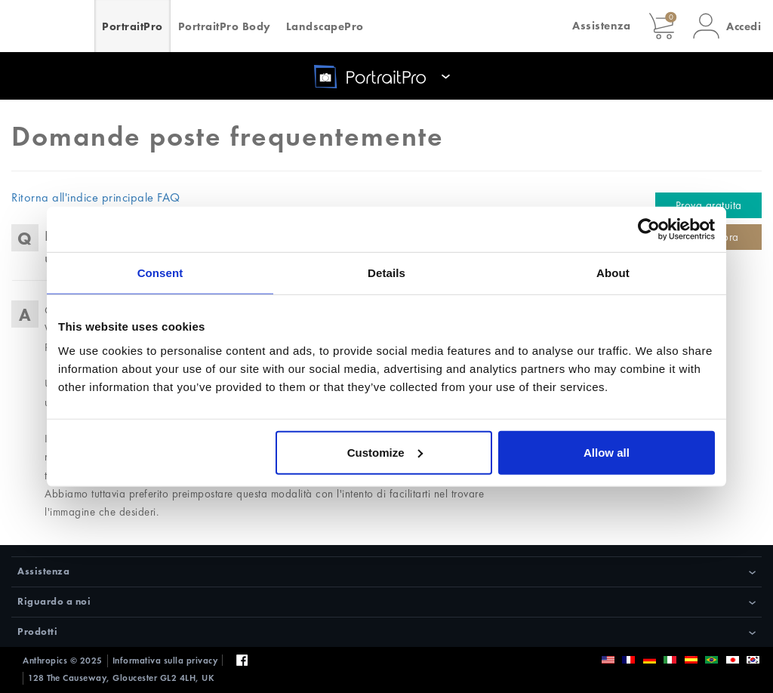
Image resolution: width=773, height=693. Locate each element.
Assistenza (601, 25)
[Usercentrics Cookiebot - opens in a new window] (649, 229)
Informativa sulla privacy (165, 660)
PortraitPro (132, 26)
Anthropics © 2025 (63, 660)
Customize (385, 451)
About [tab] (613, 272)
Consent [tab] (160, 272)
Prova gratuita (709, 205)
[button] (727, 26)
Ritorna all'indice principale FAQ (95, 197)
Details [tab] (386, 272)
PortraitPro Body (224, 26)
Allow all (607, 451)
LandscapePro (325, 26)
